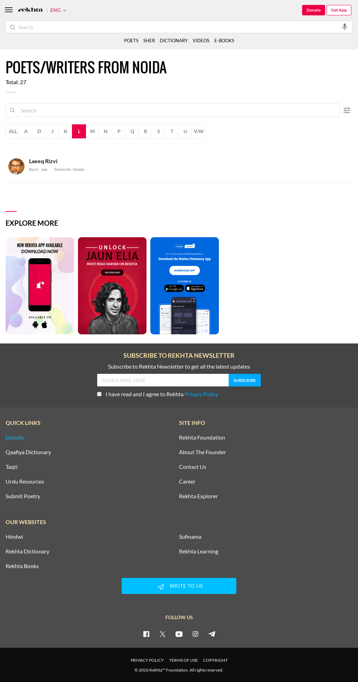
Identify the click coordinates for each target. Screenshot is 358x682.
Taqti (11, 467)
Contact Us (192, 467)
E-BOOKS (224, 40)
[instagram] (195, 633)
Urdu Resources (25, 481)
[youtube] (179, 633)
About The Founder (202, 452)
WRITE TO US (179, 586)
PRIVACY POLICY (147, 660)
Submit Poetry (23, 496)
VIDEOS (201, 40)
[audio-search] (344, 26)
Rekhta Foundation (202, 437)
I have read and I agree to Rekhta (157, 394)
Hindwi (14, 536)
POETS (131, 40)
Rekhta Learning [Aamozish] (198, 551)
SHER (149, 40)
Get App (339, 10)
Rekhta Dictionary (27, 551)
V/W (199, 131)
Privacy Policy (201, 394)
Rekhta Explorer (198, 496)
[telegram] (211, 633)
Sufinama (190, 536)
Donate (314, 10)
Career (187, 481)
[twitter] (162, 633)
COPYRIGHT (215, 660)
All (13, 131)
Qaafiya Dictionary (28, 452)
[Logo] (30, 10)
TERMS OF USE (183, 660)
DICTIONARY (174, 40)
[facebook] (146, 633)
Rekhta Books (22, 566)
